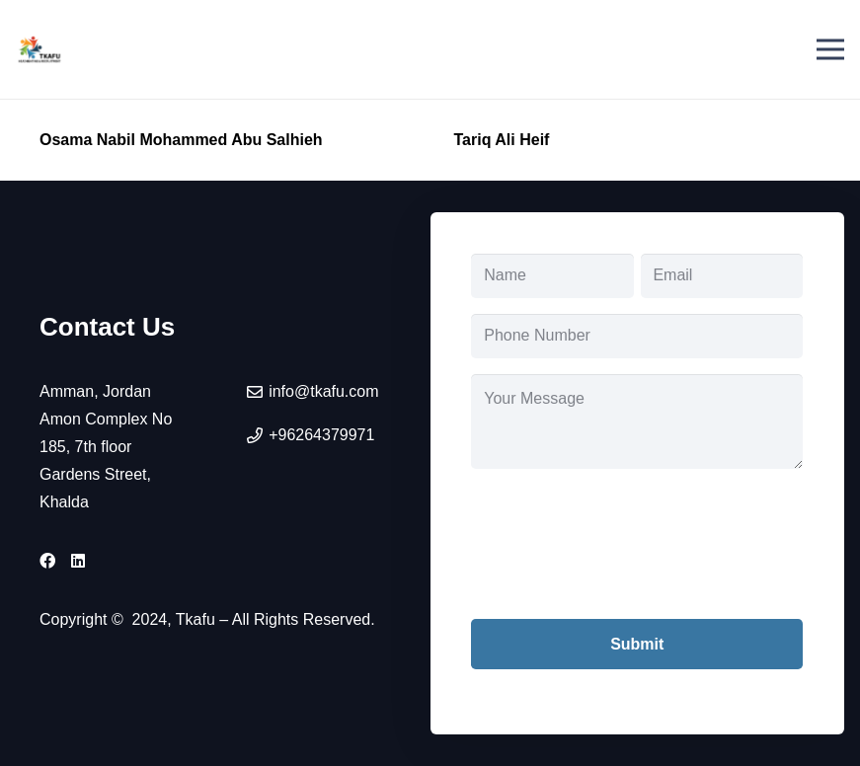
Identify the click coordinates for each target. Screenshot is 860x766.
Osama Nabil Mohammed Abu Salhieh (181, 139)
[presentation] (621, 558)
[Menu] (830, 49)
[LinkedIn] (78, 561)
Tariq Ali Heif (502, 139)
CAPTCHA (509, 498)
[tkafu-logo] (40, 49)
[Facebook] (47, 561)
